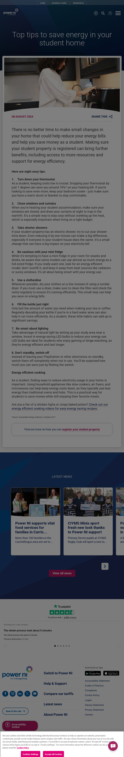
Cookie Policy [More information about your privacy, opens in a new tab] (23, 750)
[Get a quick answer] (113, 746)
